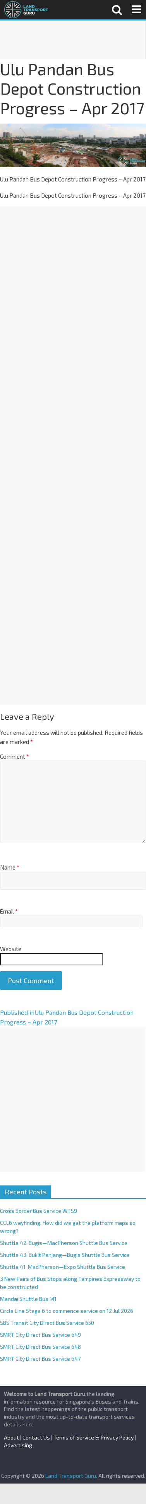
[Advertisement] (72, 39)
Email (9, 911)
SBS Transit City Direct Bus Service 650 (47, 1322)
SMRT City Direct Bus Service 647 (40, 1358)
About (11, 1437)
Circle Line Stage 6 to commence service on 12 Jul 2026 (66, 1310)
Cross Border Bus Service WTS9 (38, 1210)
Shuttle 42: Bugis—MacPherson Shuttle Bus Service (63, 1242)
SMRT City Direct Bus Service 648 (40, 1346)
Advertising (18, 1445)
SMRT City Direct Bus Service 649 (40, 1334)
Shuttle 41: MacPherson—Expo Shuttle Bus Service (62, 1266)
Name (9, 867)
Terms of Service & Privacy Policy (93, 1437)
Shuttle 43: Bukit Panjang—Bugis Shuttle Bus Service (65, 1254)
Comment (14, 756)
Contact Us (36, 1437)
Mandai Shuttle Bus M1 (28, 1298)
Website (10, 948)
